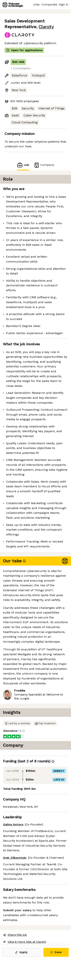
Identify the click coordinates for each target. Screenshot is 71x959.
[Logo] (12, 4)
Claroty (46, 26)
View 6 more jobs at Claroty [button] (24, 942)
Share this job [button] (15, 935)
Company (44, 165)
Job (23, 165)
